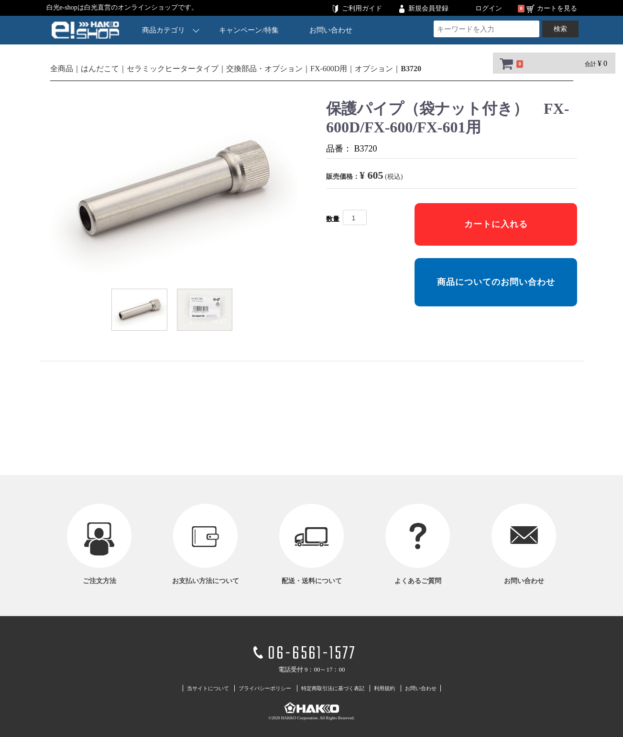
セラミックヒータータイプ (173, 69)
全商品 (61, 69)
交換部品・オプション (264, 69)
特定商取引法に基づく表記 (332, 688)
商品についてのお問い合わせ (496, 282)
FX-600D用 (328, 69)
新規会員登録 (428, 8)
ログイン (488, 8)
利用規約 (384, 688)
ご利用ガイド (362, 8)
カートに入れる (495, 224)
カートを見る (557, 8)
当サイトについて (208, 688)
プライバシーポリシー (265, 688)
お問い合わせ (330, 30)
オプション (374, 69)
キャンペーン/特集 (248, 30)
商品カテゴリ (170, 30)
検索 (560, 29)
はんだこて (100, 69)
